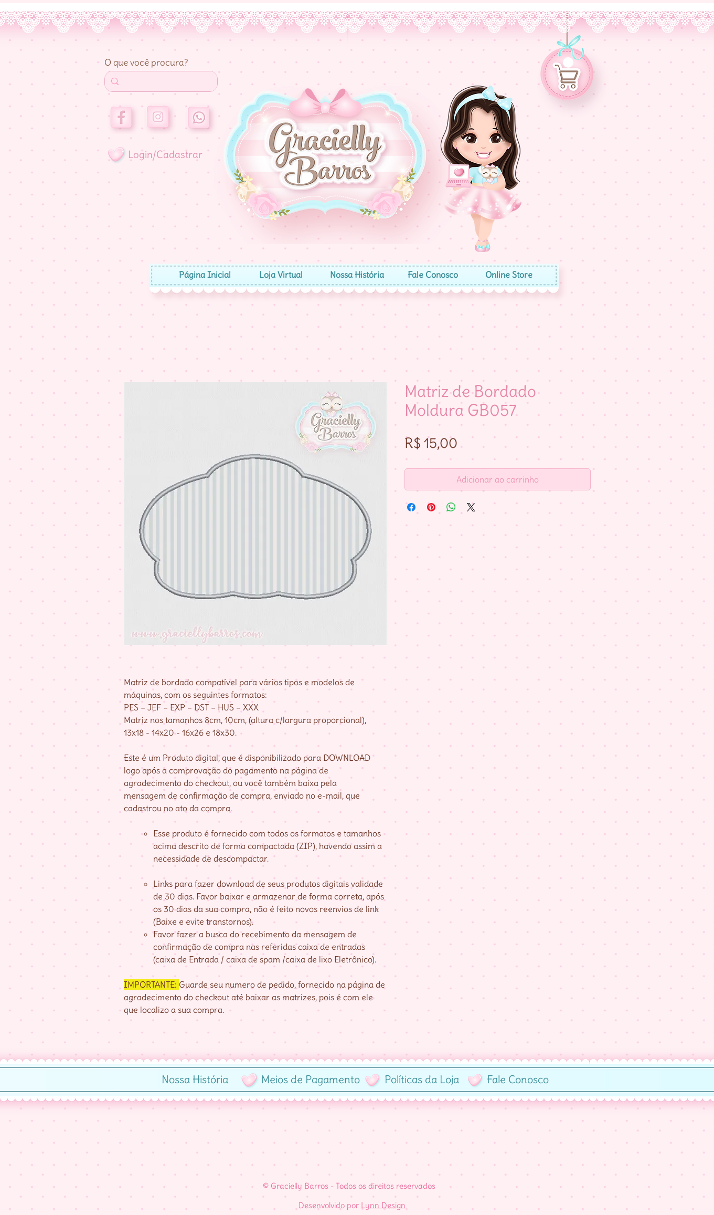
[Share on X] (471, 507)
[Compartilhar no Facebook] (411, 507)
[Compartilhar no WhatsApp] (451, 507)
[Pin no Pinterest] (431, 507)
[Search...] (160, 81)
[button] (568, 62)
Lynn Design (383, 1205)
